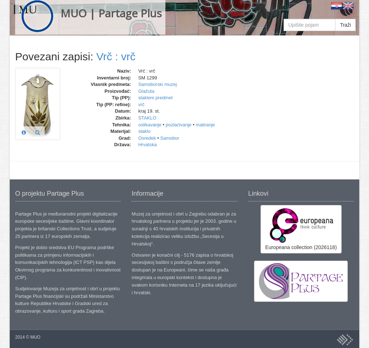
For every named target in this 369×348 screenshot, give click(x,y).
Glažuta (146, 91)
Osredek (147, 138)
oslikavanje (149, 124)
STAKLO (147, 118)
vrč (141, 104)
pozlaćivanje (179, 124)
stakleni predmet (155, 97)
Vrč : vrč (115, 56)
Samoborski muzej (157, 84)
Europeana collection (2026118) (301, 229)
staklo (144, 131)
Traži (345, 25)
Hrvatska (147, 144)
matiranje (205, 124)
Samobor (169, 138)
